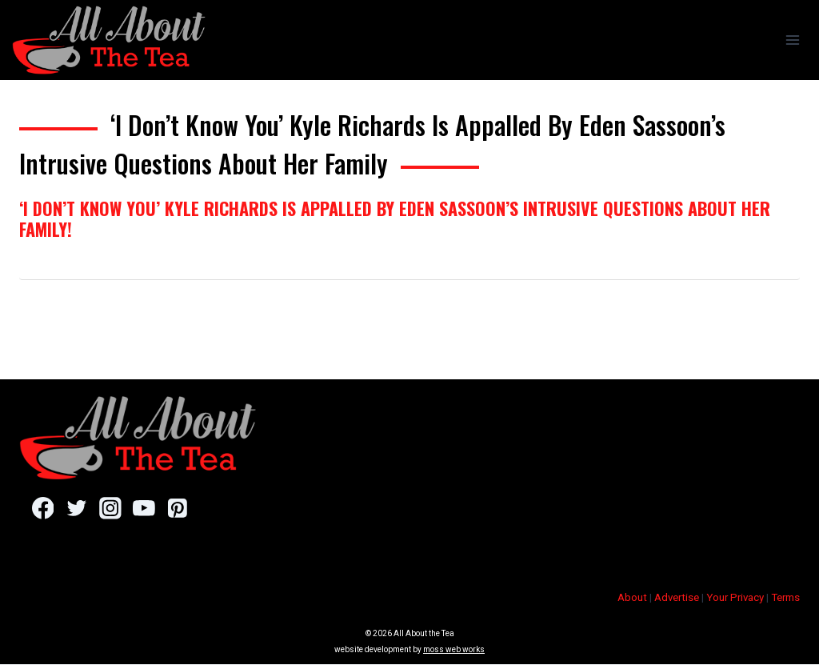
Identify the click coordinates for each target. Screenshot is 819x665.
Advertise (676, 598)
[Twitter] (77, 508)
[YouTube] (145, 508)
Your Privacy (735, 598)
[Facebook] (42, 508)
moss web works (454, 650)
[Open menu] (792, 39)
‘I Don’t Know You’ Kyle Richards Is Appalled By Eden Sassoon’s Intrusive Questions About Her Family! (394, 218)
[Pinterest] (179, 508)
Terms (785, 598)
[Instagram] (110, 508)
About (632, 598)
